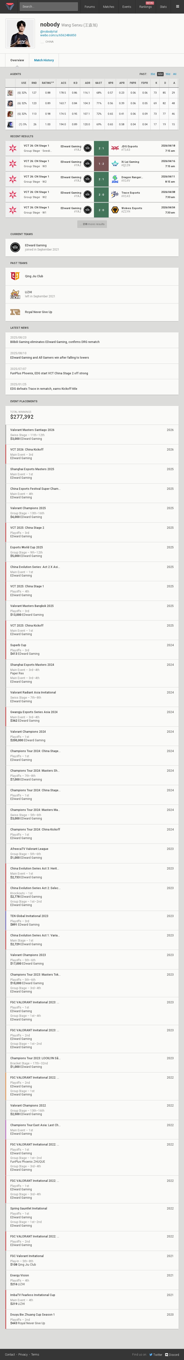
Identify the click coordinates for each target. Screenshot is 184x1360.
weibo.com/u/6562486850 (58, 35)
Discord (172, 1355)
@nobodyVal (48, 31)
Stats (163, 7)
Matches (108, 7)
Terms (35, 1354)
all (174, 74)
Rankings (146, 5)
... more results (92, 224)
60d (160, 74)
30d (152, 74)
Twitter (155, 1354)
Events (126, 7)
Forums (90, 7)
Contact (10, 1354)
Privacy (23, 1354)
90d (168, 74)
